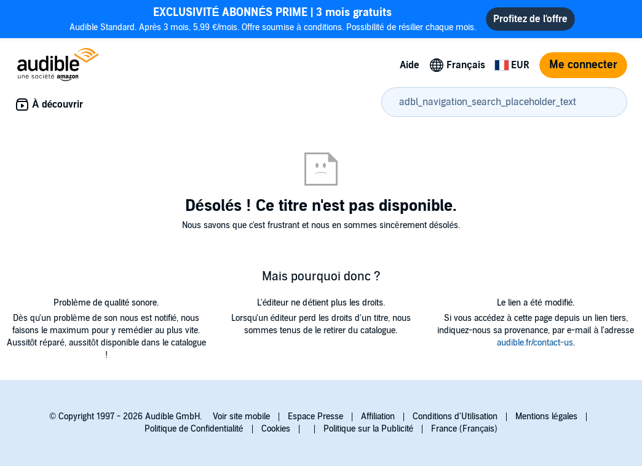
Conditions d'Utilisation (455, 416)
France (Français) (464, 429)
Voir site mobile (241, 416)
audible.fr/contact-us (535, 343)
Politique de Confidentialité (194, 429)
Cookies (275, 429)
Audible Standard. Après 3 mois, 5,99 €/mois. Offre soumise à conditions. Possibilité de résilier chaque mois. (273, 19)
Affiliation (378, 416)
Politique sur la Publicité (368, 429)
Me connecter (583, 64)
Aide (409, 65)
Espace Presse (315, 416)
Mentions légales (546, 416)
